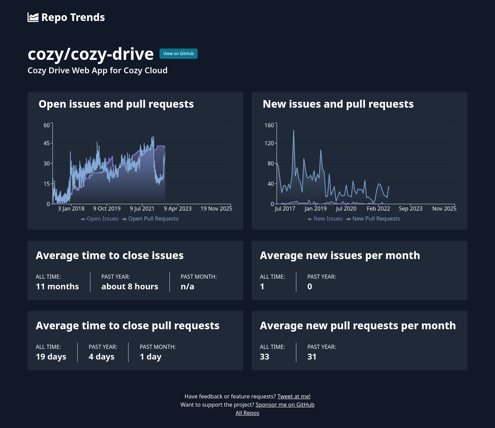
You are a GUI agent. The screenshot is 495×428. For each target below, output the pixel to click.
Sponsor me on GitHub (285, 404)
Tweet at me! (293, 396)
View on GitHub (178, 53)
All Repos (248, 413)
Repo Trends (66, 17)
